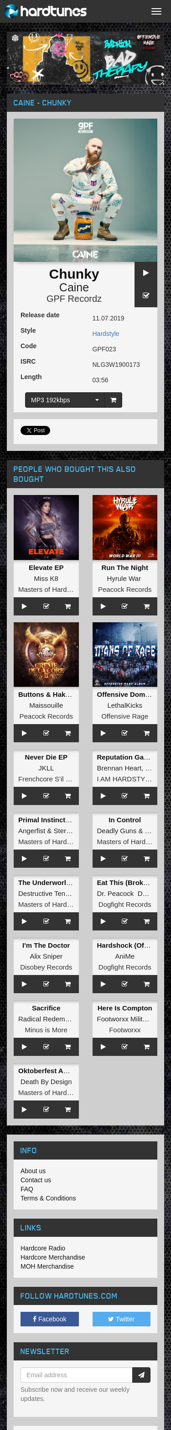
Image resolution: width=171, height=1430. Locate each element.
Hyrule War (123, 578)
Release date (40, 315)
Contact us (36, 1180)
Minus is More (46, 1030)
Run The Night (125, 567)
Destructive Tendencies (53, 893)
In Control (125, 820)
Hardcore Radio (43, 1248)
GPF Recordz (74, 299)
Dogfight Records (124, 904)
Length (31, 376)
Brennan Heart (119, 768)
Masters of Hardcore (49, 589)
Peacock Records (125, 589)
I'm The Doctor (46, 945)
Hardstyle (106, 333)
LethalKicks (124, 705)
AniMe (125, 956)
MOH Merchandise (47, 1266)
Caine (74, 287)
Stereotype (70, 831)
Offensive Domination (132, 694)
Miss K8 (46, 578)
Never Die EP (46, 757)
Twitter (121, 1319)
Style (28, 330)
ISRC (28, 361)
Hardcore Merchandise (53, 1257)
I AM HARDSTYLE (125, 779)
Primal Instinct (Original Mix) (64, 820)
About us (33, 1171)
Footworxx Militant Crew (133, 1019)
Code (28, 346)
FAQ (27, 1189)
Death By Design (46, 1081)
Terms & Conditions (48, 1198)
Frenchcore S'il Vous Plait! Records (71, 779)
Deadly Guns (117, 831)
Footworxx (124, 1030)
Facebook (49, 1319)
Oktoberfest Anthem (51, 1071)
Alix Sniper (46, 956)
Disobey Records (46, 967)
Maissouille (46, 705)
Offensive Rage (124, 716)
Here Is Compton (125, 1008)
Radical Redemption (49, 1019)
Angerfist (31, 831)
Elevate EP (46, 567)
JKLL (46, 768)
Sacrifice (46, 1008)
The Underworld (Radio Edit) (64, 882)
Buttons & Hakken (47, 694)
